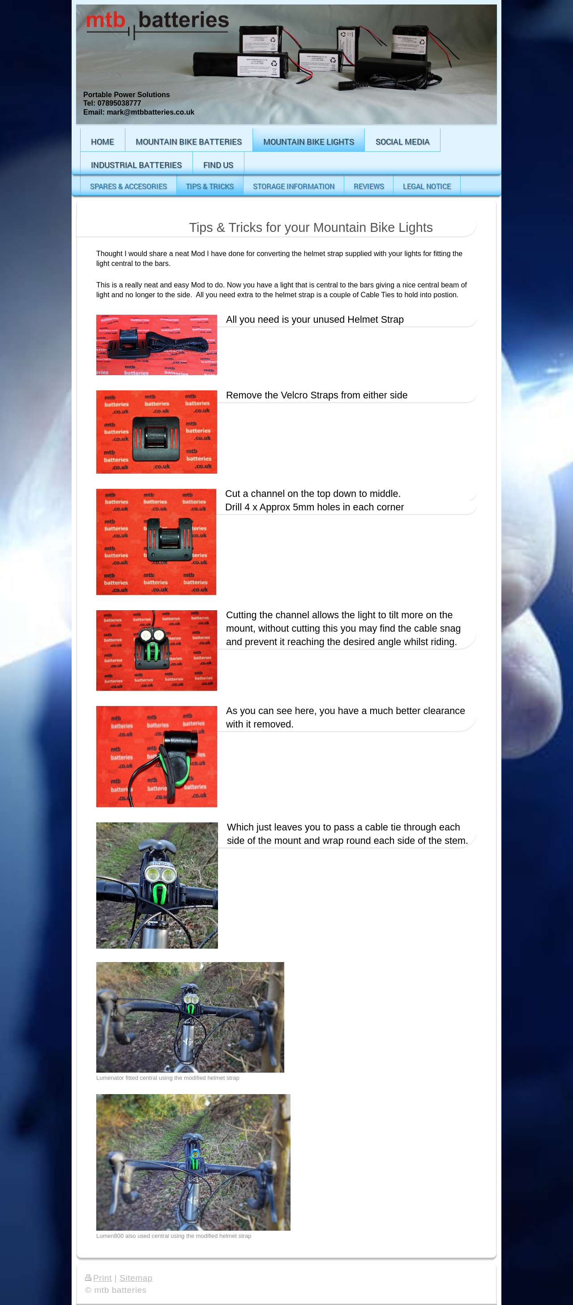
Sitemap (136, 1278)
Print (98, 1278)
